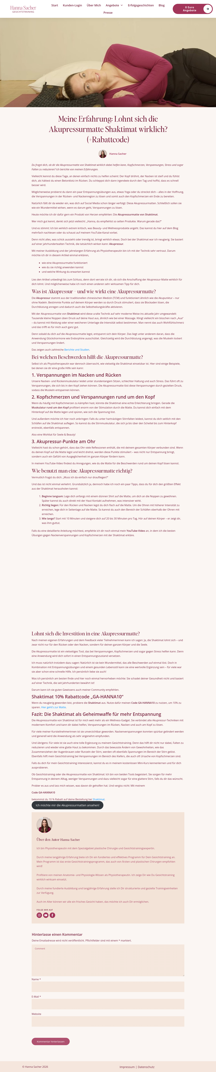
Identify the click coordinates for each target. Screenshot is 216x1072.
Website (36, 1014)
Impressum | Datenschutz (137, 1067)
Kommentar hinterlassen (50, 1041)
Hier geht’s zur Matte (53, 707)
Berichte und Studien (76, 349)
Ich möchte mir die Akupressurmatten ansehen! (67, 805)
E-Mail (36, 996)
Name (36, 979)
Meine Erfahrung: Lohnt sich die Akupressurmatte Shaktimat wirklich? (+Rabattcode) (108, 129)
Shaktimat (99, 799)
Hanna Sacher (70, 840)
